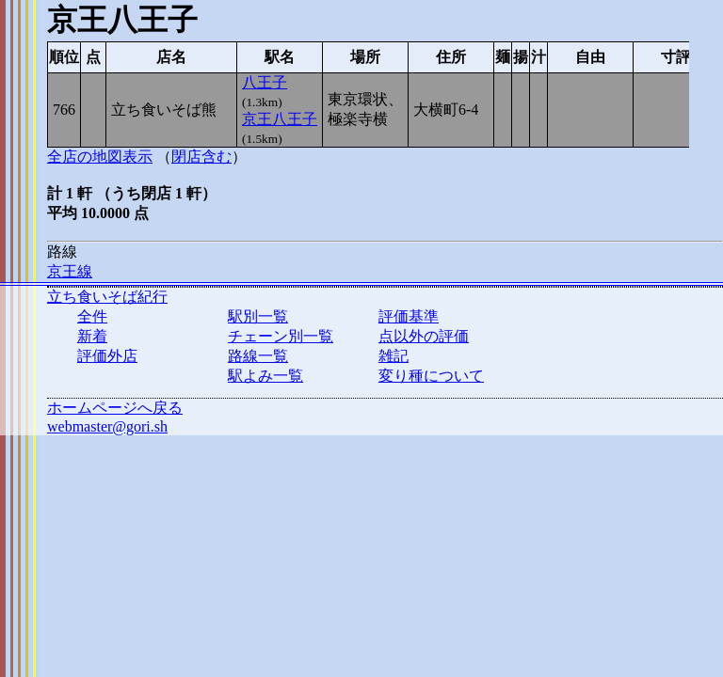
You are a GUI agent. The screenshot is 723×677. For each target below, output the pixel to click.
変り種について (431, 376)
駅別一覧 (258, 316)
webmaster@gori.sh (107, 426)
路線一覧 (258, 356)
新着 (92, 336)
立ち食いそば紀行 (107, 297)
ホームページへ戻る (115, 408)
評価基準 (408, 316)
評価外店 (107, 356)
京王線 (69, 271)
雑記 (393, 356)
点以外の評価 (423, 336)
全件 (92, 316)
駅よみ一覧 (265, 376)
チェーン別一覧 (280, 336)
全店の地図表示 (100, 157)
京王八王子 (279, 119)
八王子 (264, 82)
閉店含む (201, 157)
